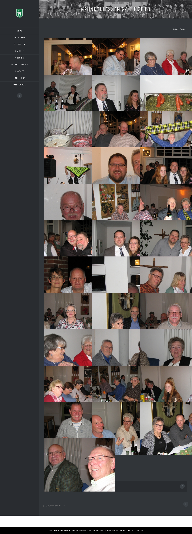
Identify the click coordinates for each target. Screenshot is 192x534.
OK (129, 530)
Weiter (182, 29)
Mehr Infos (139, 530)
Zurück (175, 29)
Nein (132, 530)
